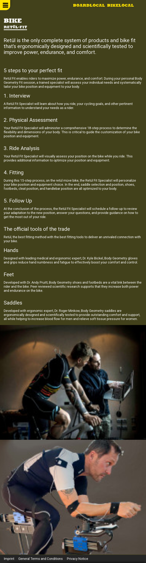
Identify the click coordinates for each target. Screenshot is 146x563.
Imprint (9, 559)
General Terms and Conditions (40, 559)
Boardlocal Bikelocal (103, 5)
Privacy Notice (77, 559)
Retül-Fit (15, 27)
